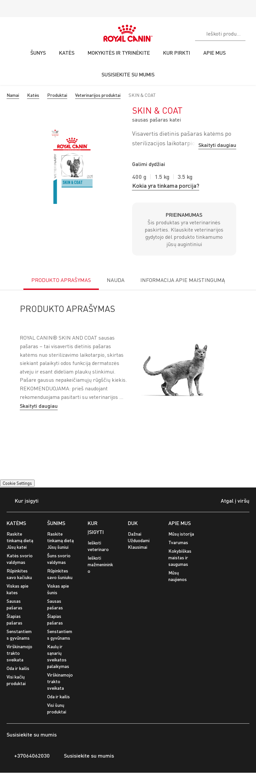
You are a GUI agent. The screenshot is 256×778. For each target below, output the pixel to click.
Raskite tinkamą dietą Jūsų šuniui (60, 540)
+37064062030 (28, 755)
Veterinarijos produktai (98, 95)
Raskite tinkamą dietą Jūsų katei (20, 540)
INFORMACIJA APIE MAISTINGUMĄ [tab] (182, 280)
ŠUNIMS (56, 523)
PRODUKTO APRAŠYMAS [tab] (61, 280)
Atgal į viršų (230, 501)
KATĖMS (16, 523)
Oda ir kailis (18, 668)
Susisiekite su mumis (85, 755)
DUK (133, 523)
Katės (33, 95)
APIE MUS (179, 523)
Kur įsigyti (23, 501)
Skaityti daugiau (217, 145)
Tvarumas (178, 542)
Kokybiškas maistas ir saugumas (179, 557)
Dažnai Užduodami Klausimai (139, 540)
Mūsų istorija (181, 534)
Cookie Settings (17, 483)
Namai (13, 95)
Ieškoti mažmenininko (100, 564)
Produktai (57, 95)
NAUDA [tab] (116, 280)
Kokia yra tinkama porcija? (165, 185)
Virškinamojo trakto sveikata (19, 653)
